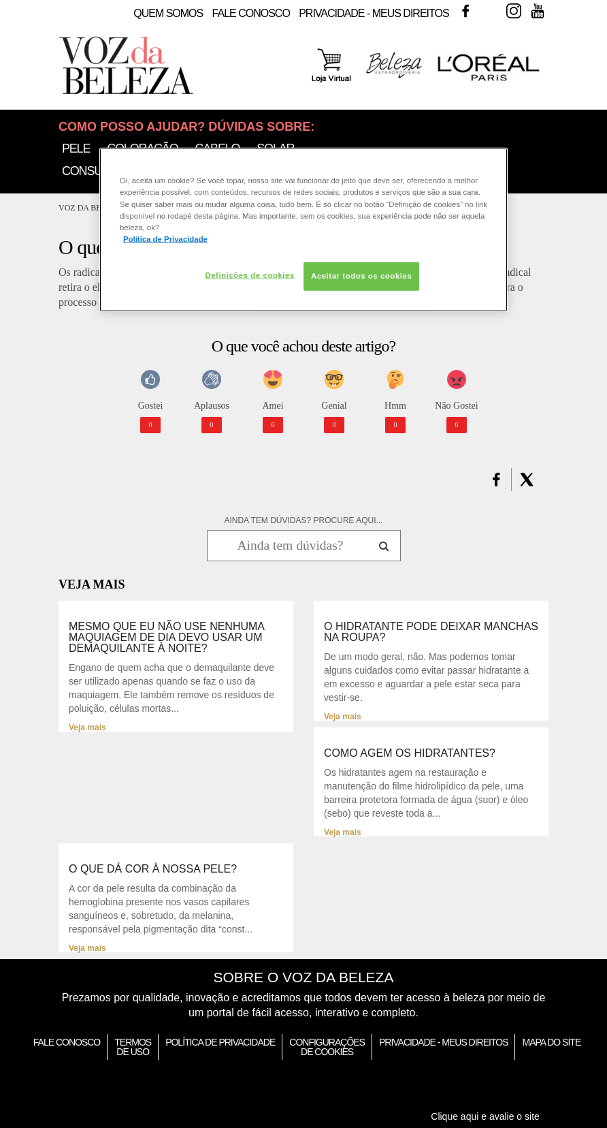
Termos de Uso (132, 1047)
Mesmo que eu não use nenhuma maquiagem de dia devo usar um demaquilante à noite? (166, 637)
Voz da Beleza (90, 208)
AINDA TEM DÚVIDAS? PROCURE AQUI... (303, 520)
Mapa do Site (551, 1042)
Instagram (513, 10)
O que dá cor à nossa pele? (153, 869)
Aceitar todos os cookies (361, 276)
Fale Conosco (251, 13)
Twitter (489, 10)
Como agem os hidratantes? (409, 753)
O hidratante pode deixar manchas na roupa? (431, 632)
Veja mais (87, 727)
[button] (496, 479)
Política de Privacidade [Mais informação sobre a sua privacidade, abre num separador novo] (165, 238)
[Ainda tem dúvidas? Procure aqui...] (290, 545)
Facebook (465, 10)
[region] (303, 229)
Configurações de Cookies (327, 1047)
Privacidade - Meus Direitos (373, 13)
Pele (76, 148)
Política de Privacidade (220, 1042)
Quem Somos (168, 13)
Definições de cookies (249, 275)
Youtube (537, 10)
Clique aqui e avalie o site (485, 1116)
